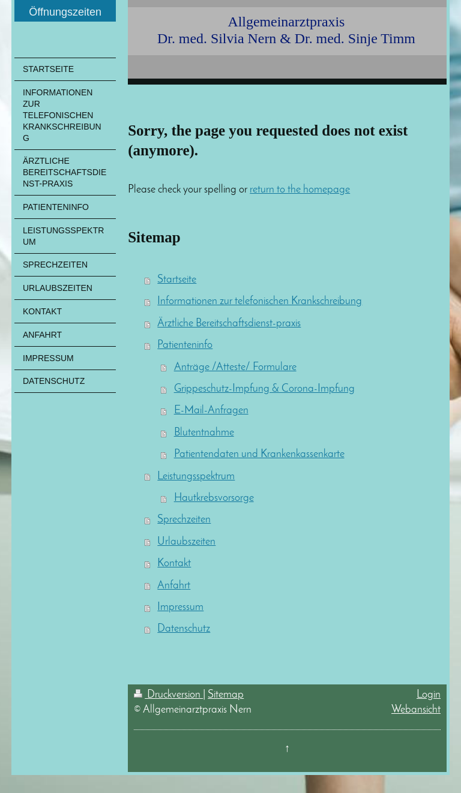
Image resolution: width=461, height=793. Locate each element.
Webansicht (416, 710)
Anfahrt (173, 585)
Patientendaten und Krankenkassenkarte (259, 454)
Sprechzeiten (184, 519)
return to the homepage (300, 190)
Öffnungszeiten (65, 12)
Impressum (180, 607)
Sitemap (226, 695)
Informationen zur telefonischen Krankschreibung (259, 301)
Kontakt (174, 563)
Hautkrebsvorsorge (214, 498)
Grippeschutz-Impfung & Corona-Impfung (264, 389)
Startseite (176, 280)
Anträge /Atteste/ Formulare (235, 367)
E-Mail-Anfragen (211, 410)
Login (429, 695)
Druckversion (168, 695)
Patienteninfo (184, 345)
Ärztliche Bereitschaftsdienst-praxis (229, 323)
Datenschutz (183, 629)
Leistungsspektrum (196, 476)
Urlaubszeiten (186, 542)
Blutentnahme (204, 432)
